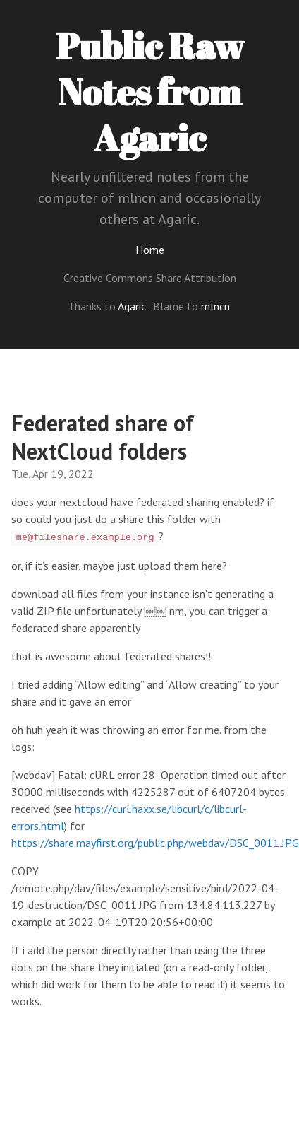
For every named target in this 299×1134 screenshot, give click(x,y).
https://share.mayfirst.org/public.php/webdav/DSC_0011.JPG (155, 843)
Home (149, 249)
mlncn (215, 306)
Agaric (132, 306)
